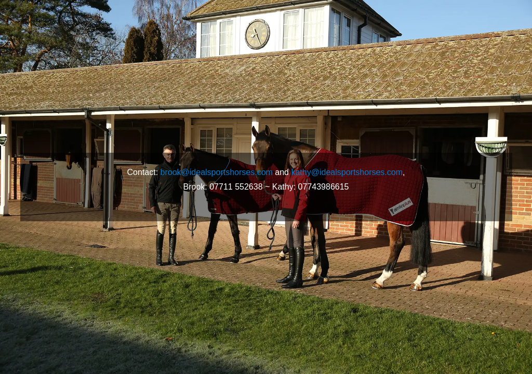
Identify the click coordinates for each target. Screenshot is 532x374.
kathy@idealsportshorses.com (347, 172)
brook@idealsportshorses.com (217, 172)
